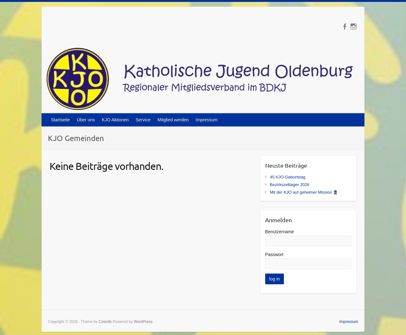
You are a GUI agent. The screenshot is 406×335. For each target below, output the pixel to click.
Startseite (60, 119)
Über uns (86, 119)
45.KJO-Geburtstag (287, 177)
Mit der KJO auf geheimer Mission (303, 192)
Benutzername (279, 231)
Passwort (274, 254)
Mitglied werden (172, 119)
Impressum (207, 119)
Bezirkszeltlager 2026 (289, 184)
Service (143, 119)
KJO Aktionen (115, 119)
